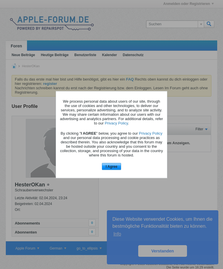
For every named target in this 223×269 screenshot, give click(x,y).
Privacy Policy (116, 123)
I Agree (111, 167)
